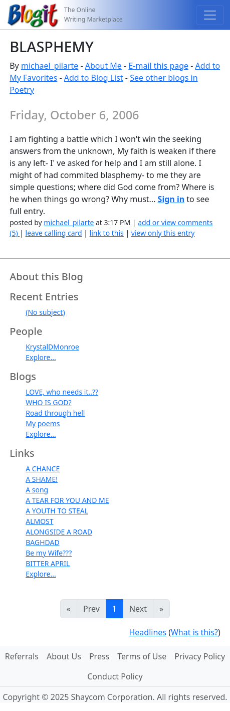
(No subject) (45, 312)
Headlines (147, 632)
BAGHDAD (42, 542)
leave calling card (54, 233)
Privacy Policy (199, 656)
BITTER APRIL (48, 563)
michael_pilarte (49, 65)
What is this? (194, 632)
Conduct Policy (114, 676)
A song (37, 489)
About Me (103, 65)
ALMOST (39, 521)
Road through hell (55, 413)
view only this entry (163, 233)
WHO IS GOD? (48, 402)
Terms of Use (141, 656)
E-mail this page (158, 65)
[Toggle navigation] (210, 15)
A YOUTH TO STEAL (57, 510)
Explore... (41, 357)
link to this (107, 233)
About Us (64, 656)
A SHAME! (42, 479)
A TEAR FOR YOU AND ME (67, 500)
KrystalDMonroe (52, 346)
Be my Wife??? (49, 553)
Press (99, 656)
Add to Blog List (93, 77)
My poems (43, 423)
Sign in (171, 199)
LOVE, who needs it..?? (62, 392)
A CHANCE (43, 468)
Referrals (22, 656)
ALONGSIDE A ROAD (59, 532)
